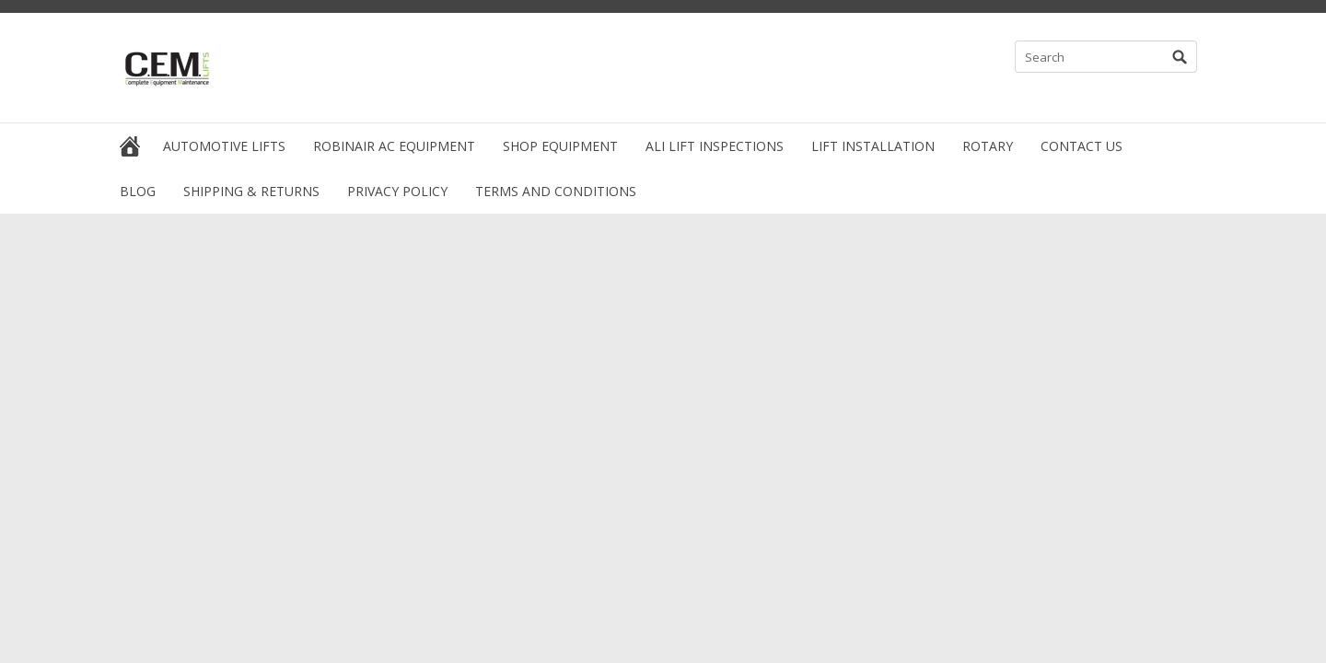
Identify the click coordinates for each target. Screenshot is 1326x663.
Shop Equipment (560, 146)
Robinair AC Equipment (394, 146)
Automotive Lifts (224, 146)
